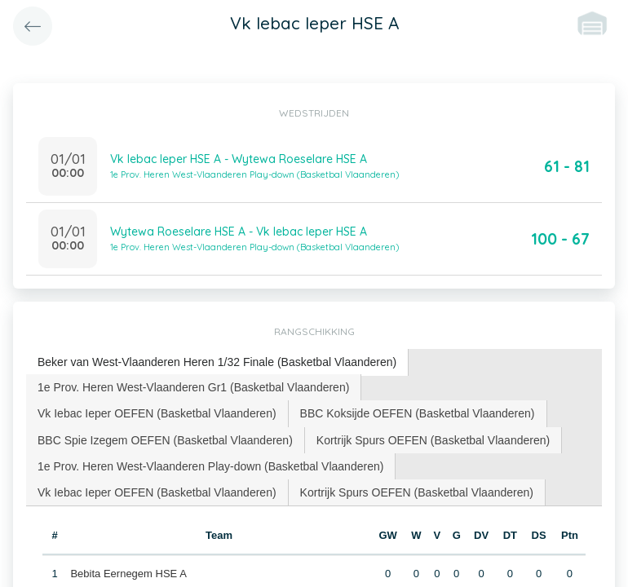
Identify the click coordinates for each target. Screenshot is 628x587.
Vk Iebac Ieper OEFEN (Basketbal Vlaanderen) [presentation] (157, 413)
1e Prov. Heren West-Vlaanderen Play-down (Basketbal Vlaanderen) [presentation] (210, 466)
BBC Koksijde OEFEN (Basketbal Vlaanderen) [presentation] (417, 413)
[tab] (217, 362)
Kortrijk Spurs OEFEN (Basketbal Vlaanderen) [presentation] (433, 440)
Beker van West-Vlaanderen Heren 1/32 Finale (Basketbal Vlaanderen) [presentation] (217, 362)
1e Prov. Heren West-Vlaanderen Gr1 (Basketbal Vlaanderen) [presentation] (193, 387)
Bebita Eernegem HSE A (128, 573)
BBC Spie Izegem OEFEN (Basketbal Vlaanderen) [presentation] (165, 440)
